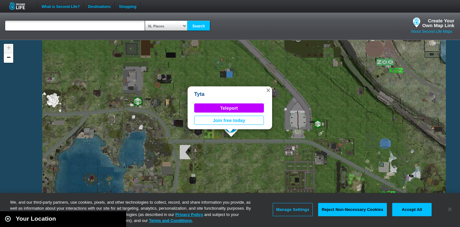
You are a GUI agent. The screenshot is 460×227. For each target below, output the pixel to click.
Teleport (229, 108)
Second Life (20, 6)
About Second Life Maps (431, 31)
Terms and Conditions (170, 220)
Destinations (99, 6)
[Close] (450, 209)
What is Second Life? (61, 6)
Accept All (412, 209)
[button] (268, 90)
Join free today (229, 120)
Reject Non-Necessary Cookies (352, 209)
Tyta (199, 94)
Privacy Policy (189, 214)
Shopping (127, 6)
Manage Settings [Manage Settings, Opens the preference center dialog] (292, 209)
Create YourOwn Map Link (438, 23)
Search (198, 26)
